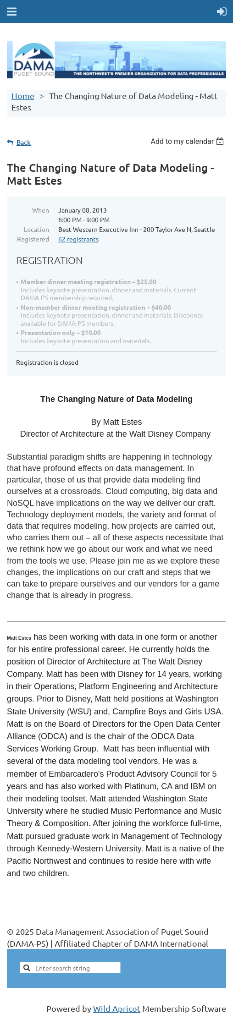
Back (24, 142)
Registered (33, 239)
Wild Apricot (116, 1008)
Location (36, 229)
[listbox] (188, 141)
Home (22, 95)
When (40, 210)
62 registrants (78, 239)
